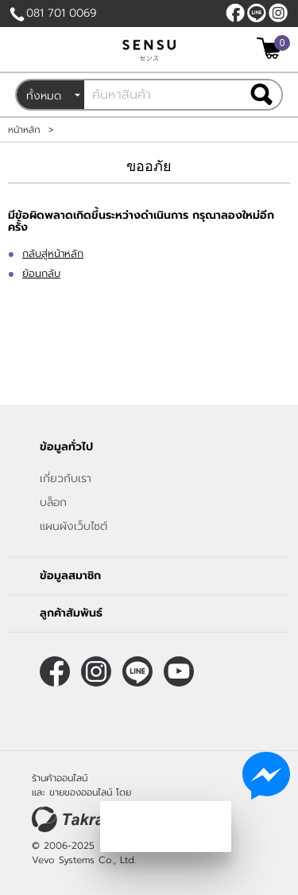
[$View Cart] (271, 48)
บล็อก (53, 502)
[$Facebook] (235, 12)
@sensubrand (256, 12)
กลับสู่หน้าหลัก (52, 253)
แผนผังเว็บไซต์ (73, 526)
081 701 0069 (61, 13)
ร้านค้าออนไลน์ (59, 778)
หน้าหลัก (24, 130)
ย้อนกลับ (41, 273)
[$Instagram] (278, 12)
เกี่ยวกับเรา (65, 478)
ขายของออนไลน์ (80, 792)
